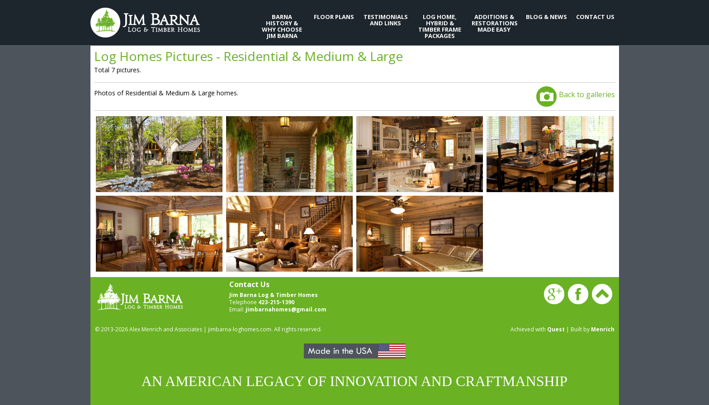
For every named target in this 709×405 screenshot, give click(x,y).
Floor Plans (334, 17)
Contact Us (595, 17)
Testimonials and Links (386, 20)
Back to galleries (587, 94)
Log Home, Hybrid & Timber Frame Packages (439, 26)
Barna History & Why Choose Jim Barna (282, 26)
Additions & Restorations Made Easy (494, 23)
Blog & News (546, 17)
